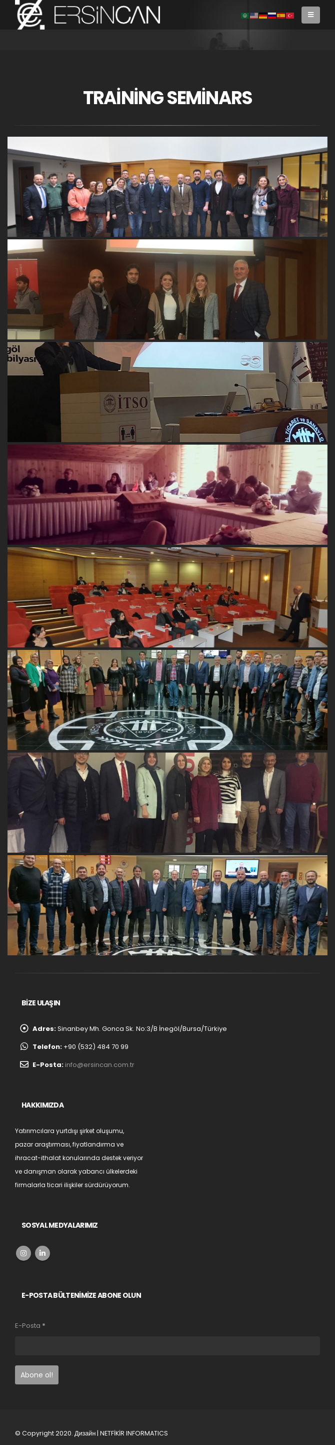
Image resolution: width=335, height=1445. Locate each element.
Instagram (23, 1253)
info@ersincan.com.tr (99, 1064)
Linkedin (42, 1253)
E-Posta (30, 1325)
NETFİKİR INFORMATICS (134, 1433)
